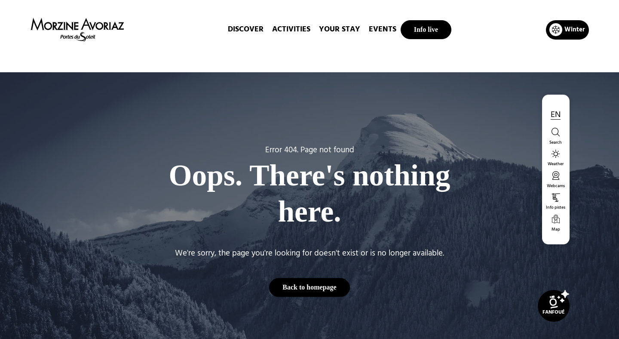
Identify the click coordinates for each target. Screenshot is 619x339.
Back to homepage (309, 287)
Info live (426, 29)
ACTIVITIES (291, 29)
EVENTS (382, 29)
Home (264, 57)
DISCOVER (246, 29)
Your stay (339, 29)
